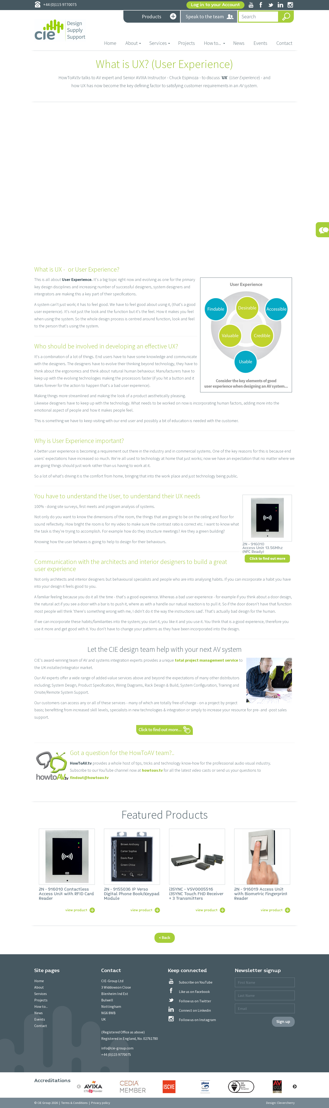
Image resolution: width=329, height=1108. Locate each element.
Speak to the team (210, 17)
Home (112, 43)
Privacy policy (100, 1103)
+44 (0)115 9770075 (116, 1054)
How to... (41, 1006)
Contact (284, 43)
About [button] (133, 43)
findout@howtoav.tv (89, 777)
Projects (186, 43)
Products (159, 17)
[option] (66, 870)
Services (40, 993)
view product (76, 910)
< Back (164, 937)
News (238, 43)
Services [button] (159, 43)
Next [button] (294, 1086)
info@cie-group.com (117, 1048)
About (39, 987)
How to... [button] (214, 43)
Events (260, 43)
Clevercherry (286, 1103)
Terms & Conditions (74, 1103)
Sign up (283, 1021)
